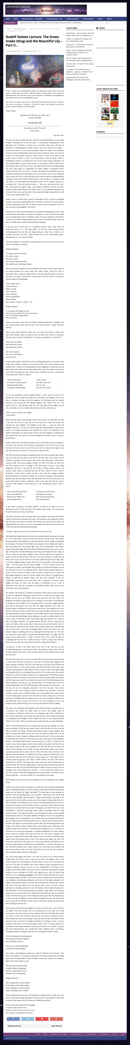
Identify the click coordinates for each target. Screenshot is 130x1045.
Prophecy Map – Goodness (32, 19)
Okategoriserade (30, 51)
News (16, 19)
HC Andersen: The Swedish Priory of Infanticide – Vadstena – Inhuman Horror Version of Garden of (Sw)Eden (79, 71)
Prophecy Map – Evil (54, 19)
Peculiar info (88, 19)
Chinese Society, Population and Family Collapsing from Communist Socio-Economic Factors (79, 52)
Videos (100, 19)
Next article (57, 1026)
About (109, 19)
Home (7, 19)
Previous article (14, 1026)
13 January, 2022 (14, 51)
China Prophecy (73, 19)
